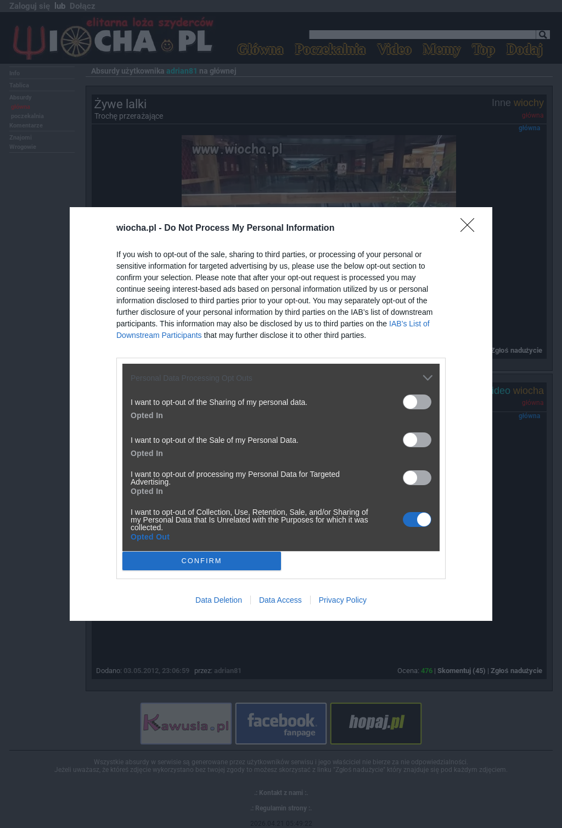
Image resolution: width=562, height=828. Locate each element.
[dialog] (281, 414)
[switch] (417, 401)
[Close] (470, 228)
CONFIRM (201, 561)
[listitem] (281, 378)
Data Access (280, 600)
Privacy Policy (343, 600)
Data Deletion (218, 600)
